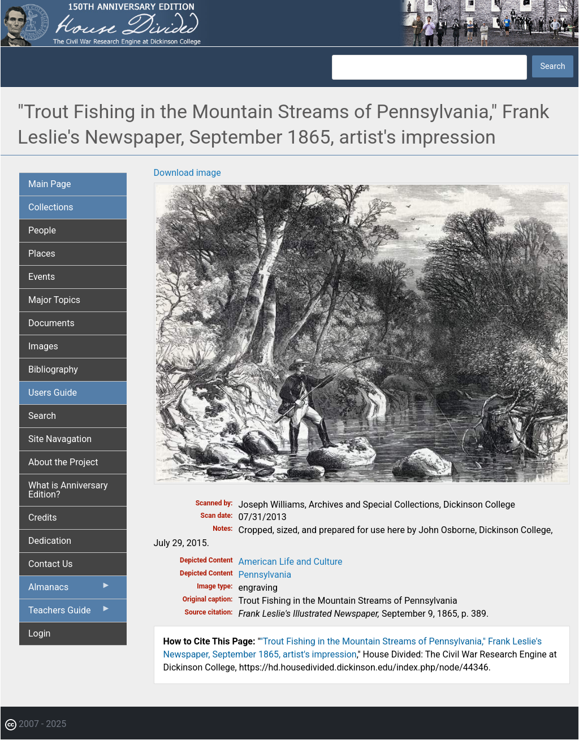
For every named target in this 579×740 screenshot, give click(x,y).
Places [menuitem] (41, 253)
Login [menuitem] (39, 633)
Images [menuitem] (43, 346)
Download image (187, 172)
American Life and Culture (291, 561)
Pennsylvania (265, 574)
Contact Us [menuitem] (50, 564)
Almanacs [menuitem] (69, 590)
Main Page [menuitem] (49, 184)
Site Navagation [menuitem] (60, 439)
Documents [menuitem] (51, 323)
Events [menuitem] (41, 276)
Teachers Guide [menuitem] (69, 613)
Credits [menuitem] (42, 517)
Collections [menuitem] (51, 207)
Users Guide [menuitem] (52, 392)
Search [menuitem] (42, 415)
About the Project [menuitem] (63, 462)
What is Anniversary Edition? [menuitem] (68, 490)
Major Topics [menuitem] (54, 300)
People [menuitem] (42, 230)
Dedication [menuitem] (49, 540)
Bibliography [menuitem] (53, 369)
